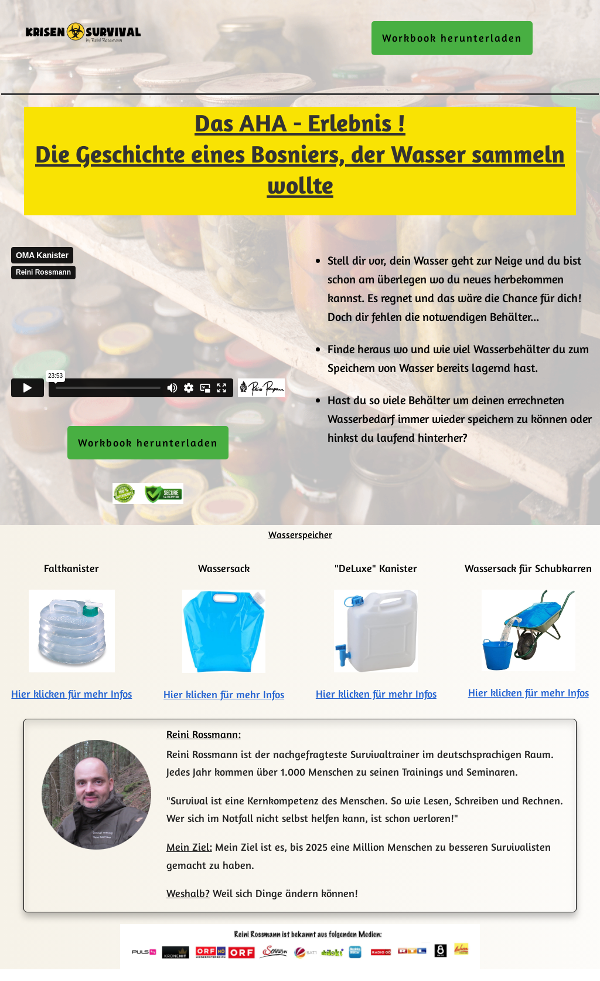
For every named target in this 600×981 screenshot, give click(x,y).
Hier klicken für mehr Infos (71, 693)
